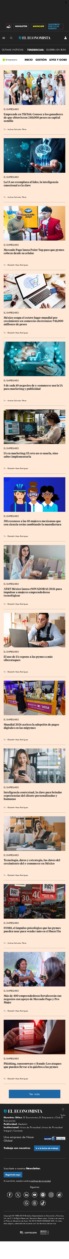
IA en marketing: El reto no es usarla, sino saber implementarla (31, 455)
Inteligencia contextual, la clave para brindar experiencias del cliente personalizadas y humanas (33, 796)
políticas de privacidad (40, 1181)
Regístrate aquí (13, 1175)
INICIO (29, 59)
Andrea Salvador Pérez (17, 129)
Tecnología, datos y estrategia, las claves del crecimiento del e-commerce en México (32, 862)
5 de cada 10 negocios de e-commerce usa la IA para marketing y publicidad (33, 387)
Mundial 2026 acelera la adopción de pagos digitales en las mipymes (32, 726)
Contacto (18, 1130)
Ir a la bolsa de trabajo (47, 1148)
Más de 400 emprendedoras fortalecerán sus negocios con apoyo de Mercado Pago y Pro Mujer (33, 999)
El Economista (30, 1117)
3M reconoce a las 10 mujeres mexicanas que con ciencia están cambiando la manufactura (32, 523)
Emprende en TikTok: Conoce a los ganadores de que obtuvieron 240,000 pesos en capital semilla (33, 118)
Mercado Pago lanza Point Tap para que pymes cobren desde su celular (34, 251)
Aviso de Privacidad (30, 1127)
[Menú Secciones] (3, 37)
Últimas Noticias (12, 49)
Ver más (34, 1094)
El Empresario (11, 109)
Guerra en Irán (56, 49)
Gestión (41, 59)
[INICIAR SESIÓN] (65, 37)
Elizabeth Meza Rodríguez (18, 265)
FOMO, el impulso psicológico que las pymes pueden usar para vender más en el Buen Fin (32, 929)
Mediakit (22, 1124)
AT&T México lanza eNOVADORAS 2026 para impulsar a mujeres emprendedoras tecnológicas (33, 592)
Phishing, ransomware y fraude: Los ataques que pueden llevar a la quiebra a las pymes (33, 1065)
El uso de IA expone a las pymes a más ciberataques (28, 658)
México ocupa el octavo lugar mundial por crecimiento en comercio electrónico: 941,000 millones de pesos (34, 321)
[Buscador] (11, 37)
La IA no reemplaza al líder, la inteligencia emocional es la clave (31, 183)
